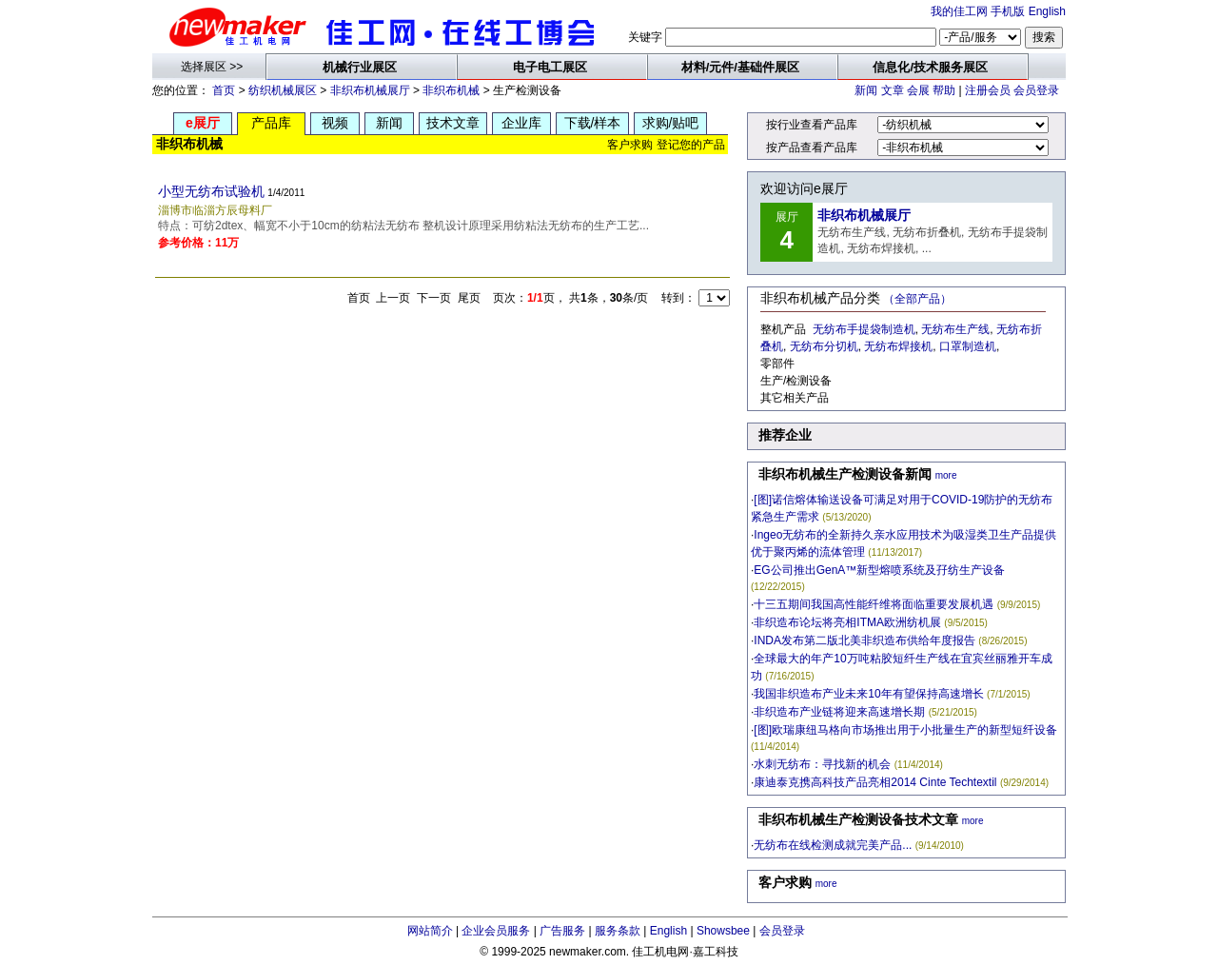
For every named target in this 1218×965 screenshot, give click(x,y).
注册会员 (988, 90)
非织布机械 (451, 90)
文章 (892, 90)
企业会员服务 (496, 930)
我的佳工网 (959, 11)
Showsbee (723, 930)
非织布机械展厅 (370, 90)
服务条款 (617, 930)
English (1047, 11)
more (946, 475)
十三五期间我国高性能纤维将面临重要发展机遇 (873, 604)
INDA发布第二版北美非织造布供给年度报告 (864, 640)
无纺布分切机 (824, 346)
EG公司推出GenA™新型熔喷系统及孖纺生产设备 (879, 570)
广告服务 (562, 930)
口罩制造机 (967, 346)
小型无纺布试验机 (211, 191)
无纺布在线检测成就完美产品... (833, 845)
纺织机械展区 (282, 90)
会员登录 (1036, 90)
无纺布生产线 (955, 329)
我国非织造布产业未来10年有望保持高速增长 (868, 693)
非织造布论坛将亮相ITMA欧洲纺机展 (847, 622)
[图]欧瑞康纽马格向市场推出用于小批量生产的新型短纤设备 (905, 730)
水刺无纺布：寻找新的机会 (822, 764)
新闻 (866, 90)
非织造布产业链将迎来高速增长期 (839, 712)
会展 (918, 90)
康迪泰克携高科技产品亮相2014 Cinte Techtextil (875, 782)
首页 (223, 90)
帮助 (944, 90)
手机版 (1008, 11)
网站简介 (430, 930)
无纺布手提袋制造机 (864, 329)
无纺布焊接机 (898, 346)
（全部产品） (917, 298)
